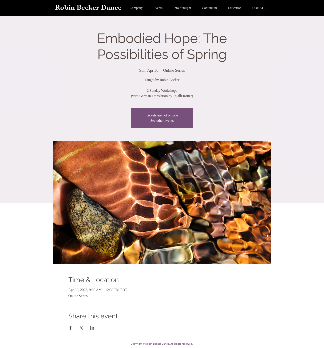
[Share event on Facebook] (70, 328)
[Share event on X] (81, 328)
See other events (162, 120)
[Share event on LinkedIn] (92, 328)
